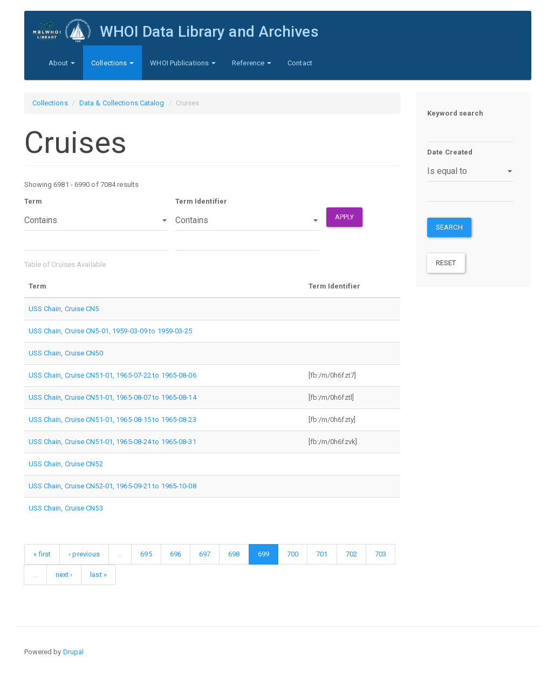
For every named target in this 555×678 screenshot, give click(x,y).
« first (42, 554)
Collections (112, 63)
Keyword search (455, 113)
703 (380, 554)
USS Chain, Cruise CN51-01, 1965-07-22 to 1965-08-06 (112, 375)
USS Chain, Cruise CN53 (66, 508)
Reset (446, 263)
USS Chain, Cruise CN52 (66, 464)
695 (146, 554)
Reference (251, 63)
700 (292, 554)
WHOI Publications (183, 63)
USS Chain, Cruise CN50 (66, 353)
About (62, 63)
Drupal (73, 652)
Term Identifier (201, 201)
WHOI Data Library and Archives (208, 32)
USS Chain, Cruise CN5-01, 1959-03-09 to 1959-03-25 (111, 331)
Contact (299, 63)
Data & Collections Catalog (122, 103)
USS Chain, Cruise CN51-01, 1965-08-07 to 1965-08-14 (112, 397)
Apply (344, 217)
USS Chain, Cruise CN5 (64, 309)
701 (321, 554)
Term (33, 201)
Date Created (449, 152)
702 (351, 554)
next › (64, 574)
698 (233, 554)
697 (204, 554)
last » (98, 574)
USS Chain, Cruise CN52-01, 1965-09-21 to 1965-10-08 (112, 486)
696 (175, 554)
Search (449, 227)
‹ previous (84, 554)
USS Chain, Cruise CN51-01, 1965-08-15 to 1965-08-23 (112, 419)
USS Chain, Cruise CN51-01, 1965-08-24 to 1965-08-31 (112, 442)
